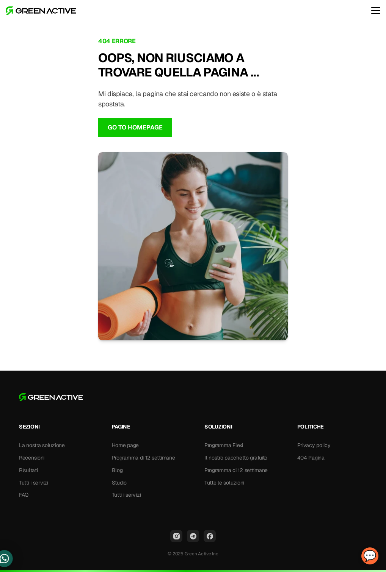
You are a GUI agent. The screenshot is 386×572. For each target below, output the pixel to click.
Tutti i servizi (33, 482)
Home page (125, 445)
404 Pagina (311, 457)
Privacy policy (314, 445)
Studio (119, 482)
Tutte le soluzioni (224, 482)
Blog (117, 470)
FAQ (23, 494)
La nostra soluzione (42, 445)
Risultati (28, 470)
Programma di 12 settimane (143, 457)
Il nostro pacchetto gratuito (235, 457)
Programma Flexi (223, 445)
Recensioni (31, 457)
